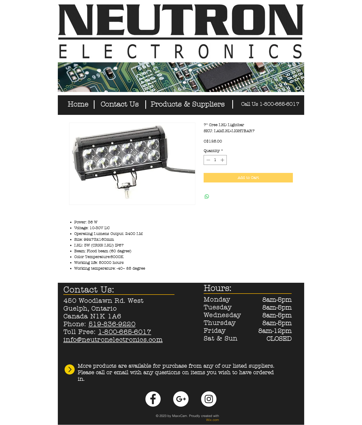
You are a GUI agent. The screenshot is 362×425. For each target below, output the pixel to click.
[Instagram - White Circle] (208, 399)
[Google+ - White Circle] (181, 399)
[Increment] (222, 160)
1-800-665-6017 (124, 332)
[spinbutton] (215, 160)
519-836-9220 (111, 324)
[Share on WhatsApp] (207, 197)
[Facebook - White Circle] (153, 399)
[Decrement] (207, 160)
